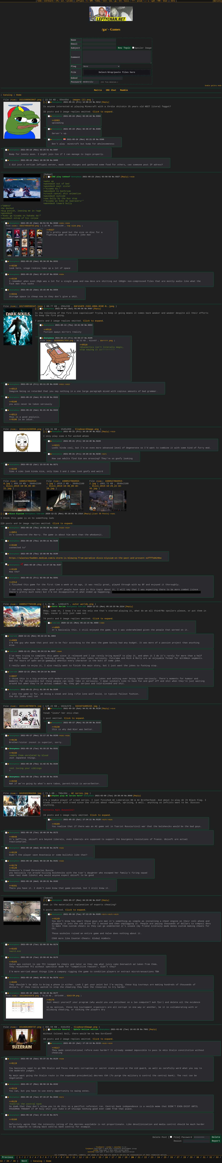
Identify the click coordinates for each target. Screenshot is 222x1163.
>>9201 (112, 514)
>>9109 (56, 824)
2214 (122, 607)
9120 (98, 820)
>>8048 (13, 837)
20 (132, 1157)
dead (165, 1)
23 (152, 1157)
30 (197, 1157)
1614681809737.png (30, 1027)
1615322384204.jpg (30, 793)
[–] (45, 102)
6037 (53, 651)
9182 (55, 881)
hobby (97, 1)
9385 (98, 129)
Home (18, 95)
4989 (96, 623)
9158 (55, 736)
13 (87, 1157)
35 (8, 1161)
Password (186, 1137)
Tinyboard (100, 1147)
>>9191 (67, 736)
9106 (55, 384)
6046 (53, 672)
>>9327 (50, 230)
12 (80, 1157)
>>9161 (61, 736)
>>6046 (59, 651)
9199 (55, 690)
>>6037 (13, 676)
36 (14, 1161)
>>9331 (61, 223)
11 (74, 1157)
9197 (59, 565)
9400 (55, 160)
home (39, 1)
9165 (98, 914)
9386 (102, 139)
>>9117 (56, 1048)
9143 (98, 723)
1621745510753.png (29, 226)
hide (13, 100)
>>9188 (13, 545)
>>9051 (13, 532)
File (176, 1137)
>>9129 (104, 1043)
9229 (98, 441)
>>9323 (67, 384)
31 (204, 1157)
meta (173, 1)
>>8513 (13, 389)
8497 (90, 309)
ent (120, 1)
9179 (55, 848)
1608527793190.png (30, 604)
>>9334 (67, 223)
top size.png (73, 226)
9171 (55, 1115)
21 (139, 1157)
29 (191, 1157)
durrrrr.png (106, 341)
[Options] (217, 1)
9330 (55, 223)
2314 (80, 514)
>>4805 (56, 627)
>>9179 (104, 820)
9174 (55, 944)
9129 (55, 1059)
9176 (55, 978)
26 (171, 1157)
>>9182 (61, 861)
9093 (90, 325)
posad (139, 1)
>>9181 (110, 820)
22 (145, 1157)
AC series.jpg (79, 793)
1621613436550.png (30, 429)
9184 (55, 764)
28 (184, 1157)
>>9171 (61, 1097)
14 (93, 1157)
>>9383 (56, 120)
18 (119, 1157)
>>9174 (104, 914)
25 (165, 1157)
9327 (117, 177)
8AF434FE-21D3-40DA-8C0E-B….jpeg (94, 306)
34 (1, 1161)
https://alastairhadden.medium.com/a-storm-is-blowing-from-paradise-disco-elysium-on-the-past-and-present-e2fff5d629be (85, 558)
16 (106, 1157)
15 (100, 1157)
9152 (55, 1084)
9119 (98, 1043)
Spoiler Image (143, 48)
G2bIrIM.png (73, 996)
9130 (98, 708)
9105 (90, 338)
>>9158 (13, 753)
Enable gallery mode (213, 85)
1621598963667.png (30, 100)
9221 (98, 432)
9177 (55, 993)
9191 (55, 777)
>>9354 (61, 274)
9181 (55, 861)
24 (158, 1157)
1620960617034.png (63, 341)
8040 (130, 796)
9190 (55, 554)
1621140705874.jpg (30, 706)
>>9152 (110, 1043)
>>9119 (13, 1063)
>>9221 (56, 445)
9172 (55, 833)
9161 (55, 749)
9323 (55, 410)
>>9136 (13, 740)
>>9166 (61, 1059)
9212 (98, 102)
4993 (53, 636)
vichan (108, 1147)
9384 (98, 116)
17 (113, 1157)
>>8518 (47, 329)
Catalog (7, 95)
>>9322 (61, 384)
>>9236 (13, 469)
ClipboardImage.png (87, 429)
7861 (146, 1029)
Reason (177, 1141)
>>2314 (13, 582)
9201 (55, 578)
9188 (55, 528)
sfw (57, 1)
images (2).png (82, 100)
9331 (55, 261)
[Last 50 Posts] (100, 514)
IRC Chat (111, 90)
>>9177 (61, 978)
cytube (69, 1)
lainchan (117, 1147)
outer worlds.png (83, 604)
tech (105, 1)
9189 (55, 541)
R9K (159, 1)
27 (178, 1157)
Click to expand (102, 112)
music (126, 1)
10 (67, 1157)
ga (115, 1)
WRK (91, 1)
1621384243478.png (29, 996)
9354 (55, 290)
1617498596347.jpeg (31, 306)
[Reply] (105, 102)
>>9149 (56, 919)
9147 (98, 900)
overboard (48, 1)
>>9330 (131, 177)
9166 (55, 1097)
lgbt (153, 1)
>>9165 (13, 949)
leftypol (80, 1)
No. (94, 102)
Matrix (98, 90)
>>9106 (13, 402)
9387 (55, 150)
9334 (55, 274)
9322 (55, 397)
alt (62, 1)
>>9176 (116, 914)
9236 (98, 454)
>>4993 (101, 623)
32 (210, 1157)
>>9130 (56, 727)
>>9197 (67, 528)
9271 (55, 464)
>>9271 (104, 454)
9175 (55, 957)
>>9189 (61, 528)
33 (217, 1157)
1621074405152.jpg (86, 706)
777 (133, 1)
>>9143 (112, 708)
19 (126, 1157)
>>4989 (13, 640)
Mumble (124, 90)
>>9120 (13, 852)
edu (110, 1)
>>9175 (110, 914)
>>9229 (112, 432)
